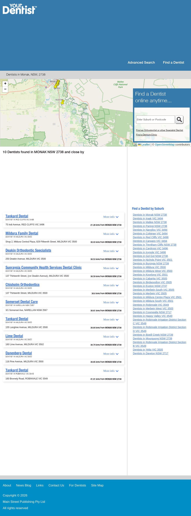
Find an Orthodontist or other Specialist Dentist (159, 130)
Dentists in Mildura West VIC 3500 (152, 270)
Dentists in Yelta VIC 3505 (148, 349)
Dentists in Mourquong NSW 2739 (152, 338)
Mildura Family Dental (22, 233)
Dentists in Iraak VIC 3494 (148, 218)
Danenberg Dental (19, 353)
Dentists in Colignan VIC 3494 (150, 233)
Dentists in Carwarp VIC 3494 (150, 240)
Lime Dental (14, 336)
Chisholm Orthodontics (22, 284)
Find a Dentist (173, 62)
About (7, 485)
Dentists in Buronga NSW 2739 (151, 263)
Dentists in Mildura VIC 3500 (149, 267)
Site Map (97, 485)
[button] (63, 103)
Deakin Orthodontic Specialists (28, 250)
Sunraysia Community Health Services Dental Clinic (44, 267)
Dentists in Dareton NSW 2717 (150, 353)
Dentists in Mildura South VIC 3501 (153, 300)
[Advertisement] (119, 30)
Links (40, 485)
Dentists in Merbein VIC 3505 (150, 293)
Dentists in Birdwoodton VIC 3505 (152, 282)
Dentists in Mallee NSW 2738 (150, 222)
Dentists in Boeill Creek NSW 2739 (153, 334)
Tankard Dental (17, 216)
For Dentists (77, 485)
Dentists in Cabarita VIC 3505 (150, 278)
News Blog (23, 485)
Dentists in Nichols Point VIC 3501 (152, 259)
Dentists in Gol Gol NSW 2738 (150, 256)
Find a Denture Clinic (146, 134)
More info (109, 216)
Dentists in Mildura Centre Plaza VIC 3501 (157, 297)
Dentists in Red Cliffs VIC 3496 (151, 237)
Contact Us (56, 485)
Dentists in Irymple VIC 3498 (149, 252)
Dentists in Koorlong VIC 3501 (150, 274)
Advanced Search (141, 62)
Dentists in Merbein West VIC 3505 (153, 308)
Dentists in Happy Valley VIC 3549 (152, 315)
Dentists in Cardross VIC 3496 (150, 248)
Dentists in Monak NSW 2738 (150, 214)
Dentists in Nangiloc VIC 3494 (150, 229)
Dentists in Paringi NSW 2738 (150, 226)
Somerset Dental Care (22, 301)
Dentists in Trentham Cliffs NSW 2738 (155, 244)
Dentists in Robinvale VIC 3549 (151, 304)
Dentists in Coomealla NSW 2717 (152, 312)
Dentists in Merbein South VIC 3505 (153, 289)
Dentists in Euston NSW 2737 (150, 286)
